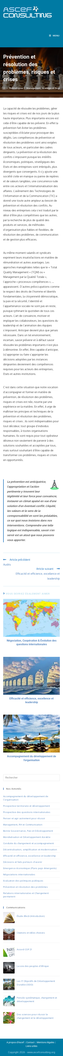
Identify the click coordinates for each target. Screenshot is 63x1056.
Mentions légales (45, 1042)
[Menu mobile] (54, 35)
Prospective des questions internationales (26, 812)
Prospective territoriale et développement (26, 806)
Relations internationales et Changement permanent (26, 895)
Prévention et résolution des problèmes (25, 887)
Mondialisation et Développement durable (26, 837)
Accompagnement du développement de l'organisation (31, 758)
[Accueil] (4, 88)
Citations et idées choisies (31, 932)
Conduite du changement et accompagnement (28, 843)
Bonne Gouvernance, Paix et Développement (28, 830)
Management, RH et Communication (23, 824)
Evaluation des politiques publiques (23, 880)
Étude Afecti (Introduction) (31, 916)
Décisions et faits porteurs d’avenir (22, 862)
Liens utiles (31, 1046)
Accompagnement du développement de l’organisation (25, 798)
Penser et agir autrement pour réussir (24, 818)
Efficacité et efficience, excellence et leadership (31, 700)
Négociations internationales (19, 874)
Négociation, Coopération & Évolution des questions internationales (31, 642)
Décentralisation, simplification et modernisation (30, 849)
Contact (30, 1042)
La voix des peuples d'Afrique (33, 966)
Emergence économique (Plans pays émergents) (30, 868)
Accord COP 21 (24, 949)
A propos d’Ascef (15, 1042)
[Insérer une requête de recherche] (31, 777)
